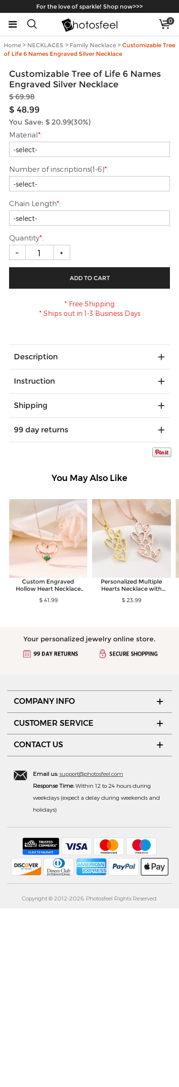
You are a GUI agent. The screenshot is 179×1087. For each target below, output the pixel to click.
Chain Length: (35, 381)
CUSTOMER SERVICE (54, 901)
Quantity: (27, 416)
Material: (25, 313)
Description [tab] (36, 535)
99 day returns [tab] (41, 608)
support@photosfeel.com (91, 952)
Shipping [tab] (30, 583)
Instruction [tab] (34, 559)
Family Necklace (93, 45)
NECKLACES (45, 45)
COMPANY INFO (44, 879)
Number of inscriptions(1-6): (58, 347)
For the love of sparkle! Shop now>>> (89, 6)
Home (12, 45)
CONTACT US (38, 923)
